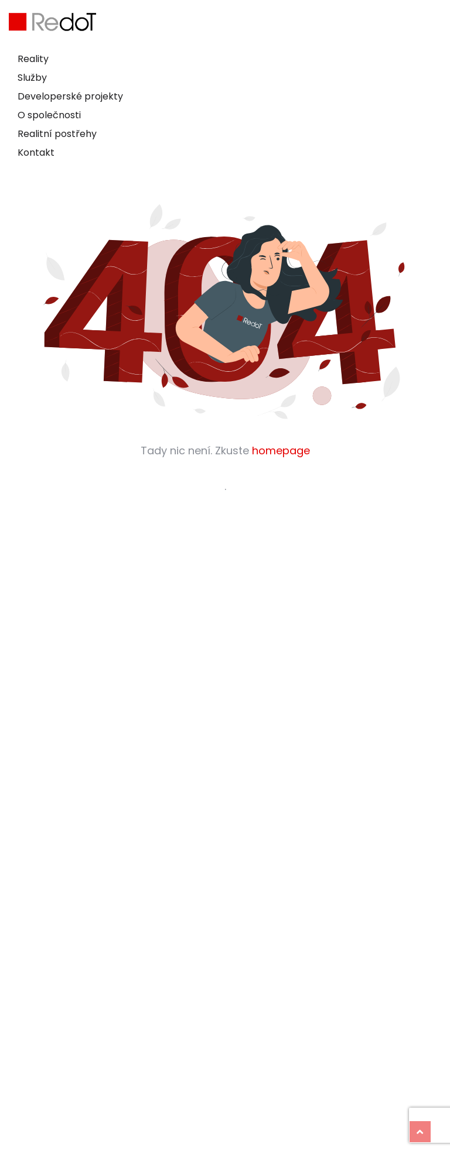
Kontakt (36, 152)
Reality (33, 59)
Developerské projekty (70, 96)
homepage (281, 450)
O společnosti (49, 115)
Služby (32, 77)
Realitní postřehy (57, 134)
